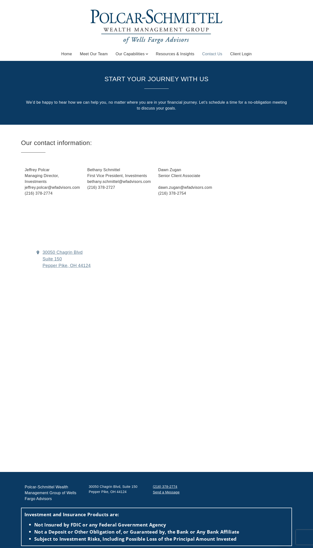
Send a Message (166, 492)
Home (66, 54)
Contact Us (212, 53)
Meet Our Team (94, 54)
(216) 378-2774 (165, 487)
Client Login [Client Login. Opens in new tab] (241, 54)
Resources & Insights (175, 54)
